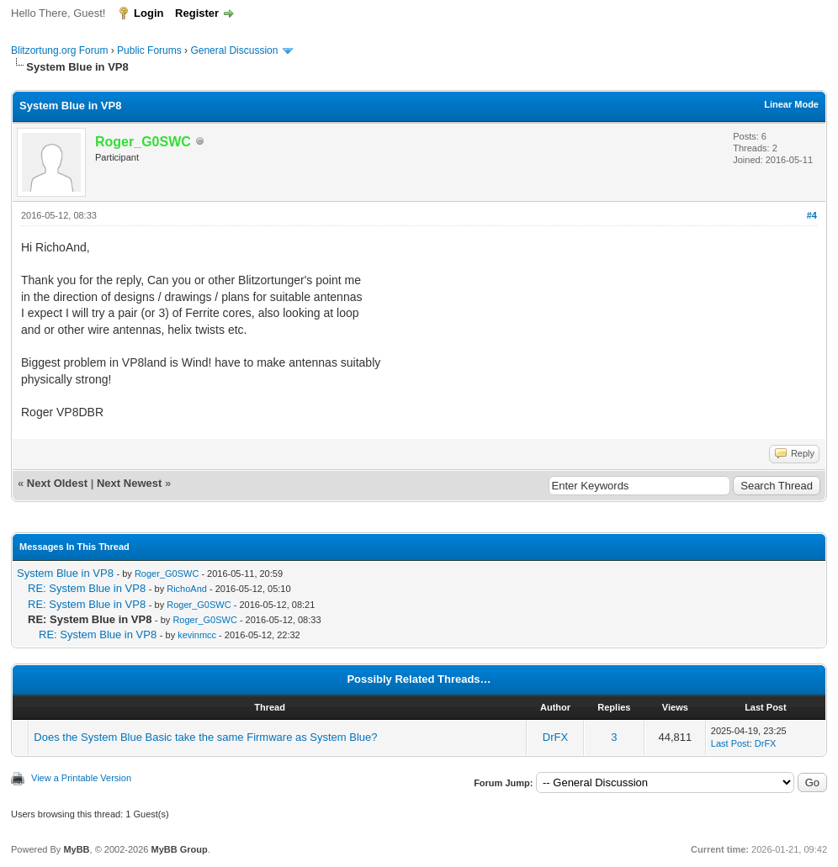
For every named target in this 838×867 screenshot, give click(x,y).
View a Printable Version (81, 778)
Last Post (730, 743)
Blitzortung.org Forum (59, 50)
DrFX (555, 737)
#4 (812, 215)
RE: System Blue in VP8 (87, 588)
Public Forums (149, 50)
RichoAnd (187, 589)
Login (148, 13)
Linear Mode (791, 104)
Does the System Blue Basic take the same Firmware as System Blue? (205, 737)
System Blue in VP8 (65, 573)
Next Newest (129, 483)
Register (197, 13)
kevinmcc (197, 635)
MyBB (76, 849)
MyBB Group (179, 849)
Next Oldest (57, 483)
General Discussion (234, 50)
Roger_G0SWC (167, 573)
